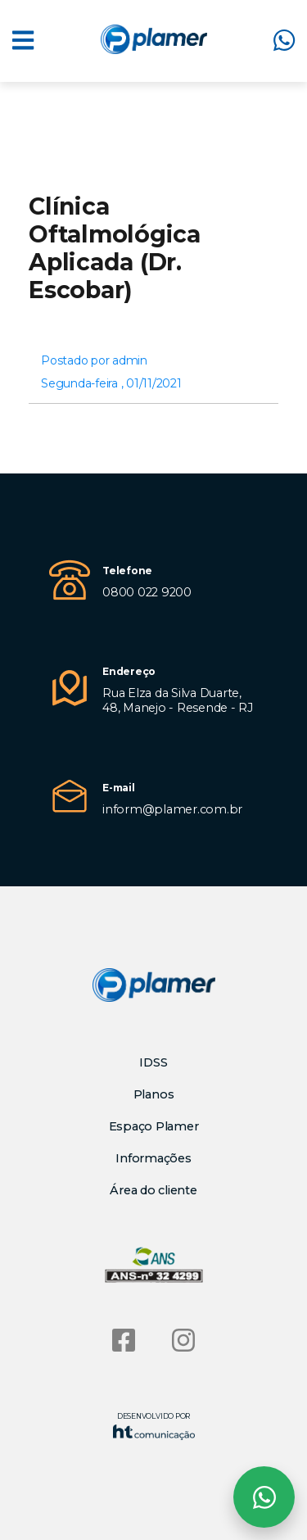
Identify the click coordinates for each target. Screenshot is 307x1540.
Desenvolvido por (154, 1425)
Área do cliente (153, 1190)
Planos (153, 1094)
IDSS (153, 1062)
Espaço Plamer (154, 1126)
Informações (153, 1158)
